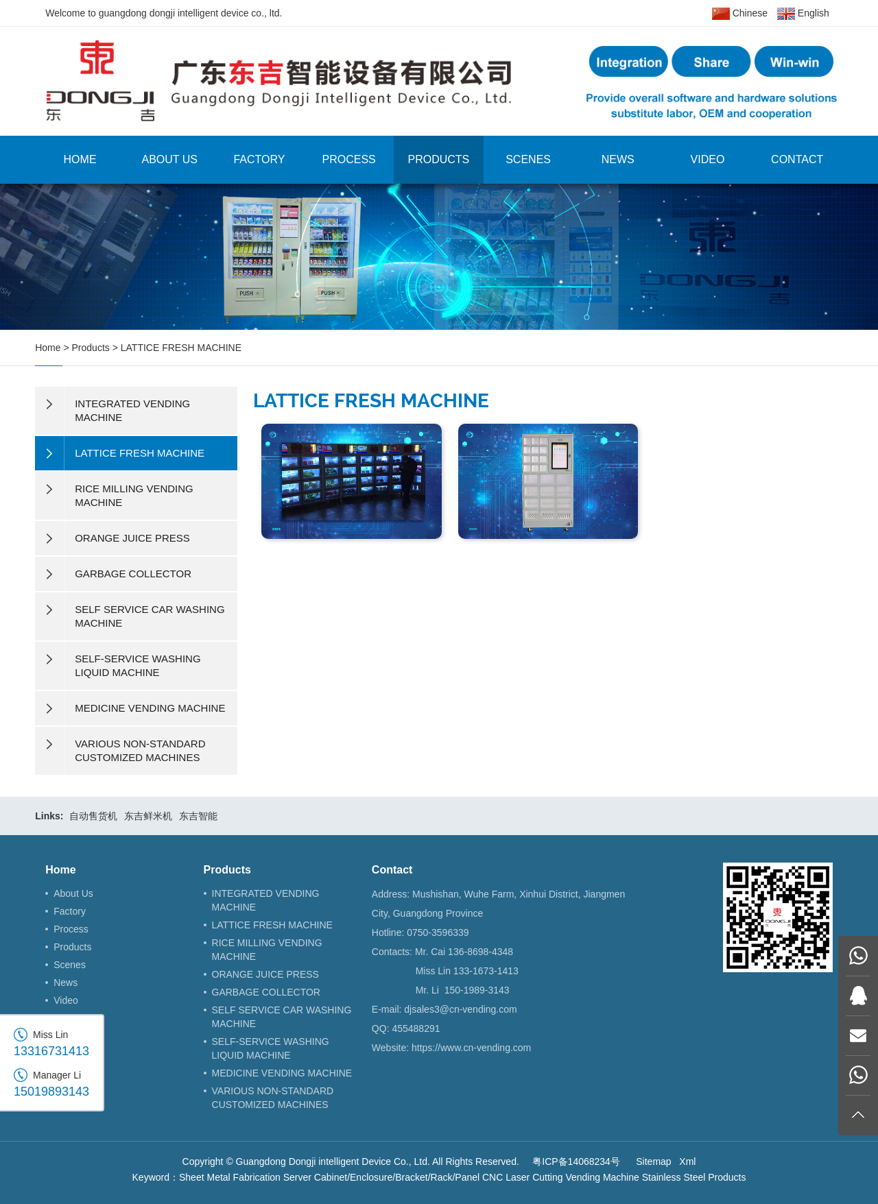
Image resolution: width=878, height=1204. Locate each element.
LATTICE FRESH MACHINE (181, 347)
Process (349, 159)
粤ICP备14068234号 (576, 1161)
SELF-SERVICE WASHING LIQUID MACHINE (270, 1048)
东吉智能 (198, 815)
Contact (797, 159)
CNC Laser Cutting (522, 1177)
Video (708, 159)
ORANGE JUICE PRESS (265, 974)
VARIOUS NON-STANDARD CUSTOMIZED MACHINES (273, 1097)
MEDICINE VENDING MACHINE (282, 1073)
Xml (687, 1161)
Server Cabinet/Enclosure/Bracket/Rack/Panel (381, 1177)
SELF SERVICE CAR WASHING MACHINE (282, 1016)
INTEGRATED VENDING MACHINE (266, 900)
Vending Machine (602, 1177)
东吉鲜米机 (148, 815)
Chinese (740, 14)
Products (438, 159)
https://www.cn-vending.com (471, 1047)
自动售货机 (93, 815)
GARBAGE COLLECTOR (266, 992)
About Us (170, 159)
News (618, 159)
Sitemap (653, 1161)
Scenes (528, 159)
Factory (259, 159)
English (803, 14)
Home (80, 159)
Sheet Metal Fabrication (230, 1177)
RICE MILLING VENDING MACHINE (267, 949)
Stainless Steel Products (694, 1177)
